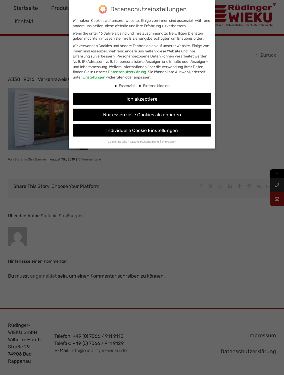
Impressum (169, 141)
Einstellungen (94, 77)
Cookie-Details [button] (118, 141)
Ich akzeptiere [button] (142, 98)
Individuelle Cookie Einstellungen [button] (142, 129)
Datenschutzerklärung (127, 71)
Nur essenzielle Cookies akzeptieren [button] (142, 114)
